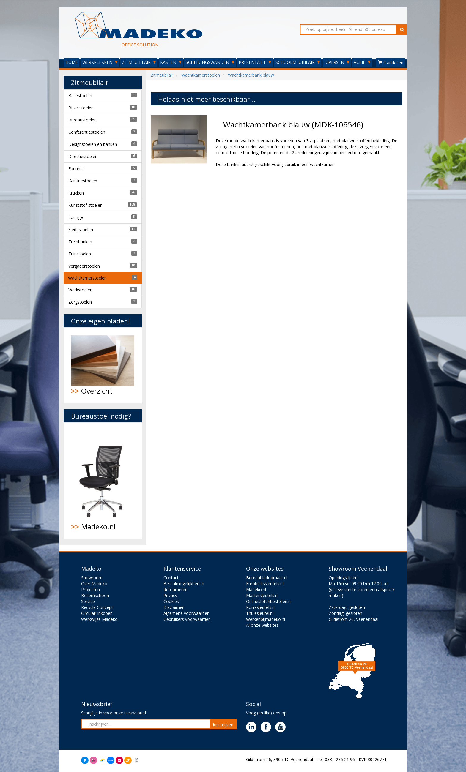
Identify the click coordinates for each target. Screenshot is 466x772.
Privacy (170, 595)
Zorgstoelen (80, 302)
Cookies (171, 601)
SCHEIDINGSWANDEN (210, 62)
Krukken (76, 193)
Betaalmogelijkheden (183, 583)
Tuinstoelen (79, 254)
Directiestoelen (82, 156)
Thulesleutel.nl (259, 613)
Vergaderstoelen (84, 266)
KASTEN (170, 62)
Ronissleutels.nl (260, 607)
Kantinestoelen (82, 181)
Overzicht (102, 365)
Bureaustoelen (82, 120)
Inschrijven (223, 724)
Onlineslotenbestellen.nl (269, 601)
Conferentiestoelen (86, 132)
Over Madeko (94, 583)
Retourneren (175, 589)
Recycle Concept (97, 607)
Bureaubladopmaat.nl (266, 577)
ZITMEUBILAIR (139, 62)
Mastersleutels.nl (262, 595)
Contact (171, 577)
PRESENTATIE (255, 62)
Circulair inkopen (97, 613)
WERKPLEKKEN (99, 62)
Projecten (90, 589)
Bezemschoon (95, 595)
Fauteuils (77, 168)
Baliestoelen (80, 95)
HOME (71, 62)
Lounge (75, 217)
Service (88, 601)
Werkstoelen (80, 290)
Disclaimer (173, 607)
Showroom (92, 577)
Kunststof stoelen (85, 205)
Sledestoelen (80, 229)
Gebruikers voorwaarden (187, 619)
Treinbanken (80, 241)
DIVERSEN (336, 62)
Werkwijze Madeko (99, 619)
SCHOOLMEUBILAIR (297, 62)
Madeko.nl (102, 480)
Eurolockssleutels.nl (265, 583)
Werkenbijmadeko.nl (265, 619)
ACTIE (362, 62)
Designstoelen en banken (92, 144)
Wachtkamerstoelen (87, 278)
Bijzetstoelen (81, 107)
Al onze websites (262, 625)
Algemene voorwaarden (186, 613)
